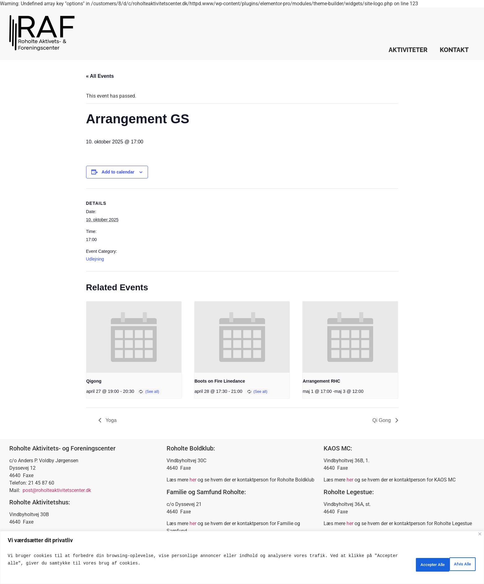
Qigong (94, 381)
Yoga (110, 420)
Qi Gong (382, 420)
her (193, 480)
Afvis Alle (411, 563)
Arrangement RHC (321, 381)
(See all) (152, 391)
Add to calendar (118, 171)
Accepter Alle (454, 563)
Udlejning (95, 259)
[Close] (479, 534)
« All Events (100, 76)
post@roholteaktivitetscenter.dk (57, 490)
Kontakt (454, 50)
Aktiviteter (408, 50)
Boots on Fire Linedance (219, 381)
